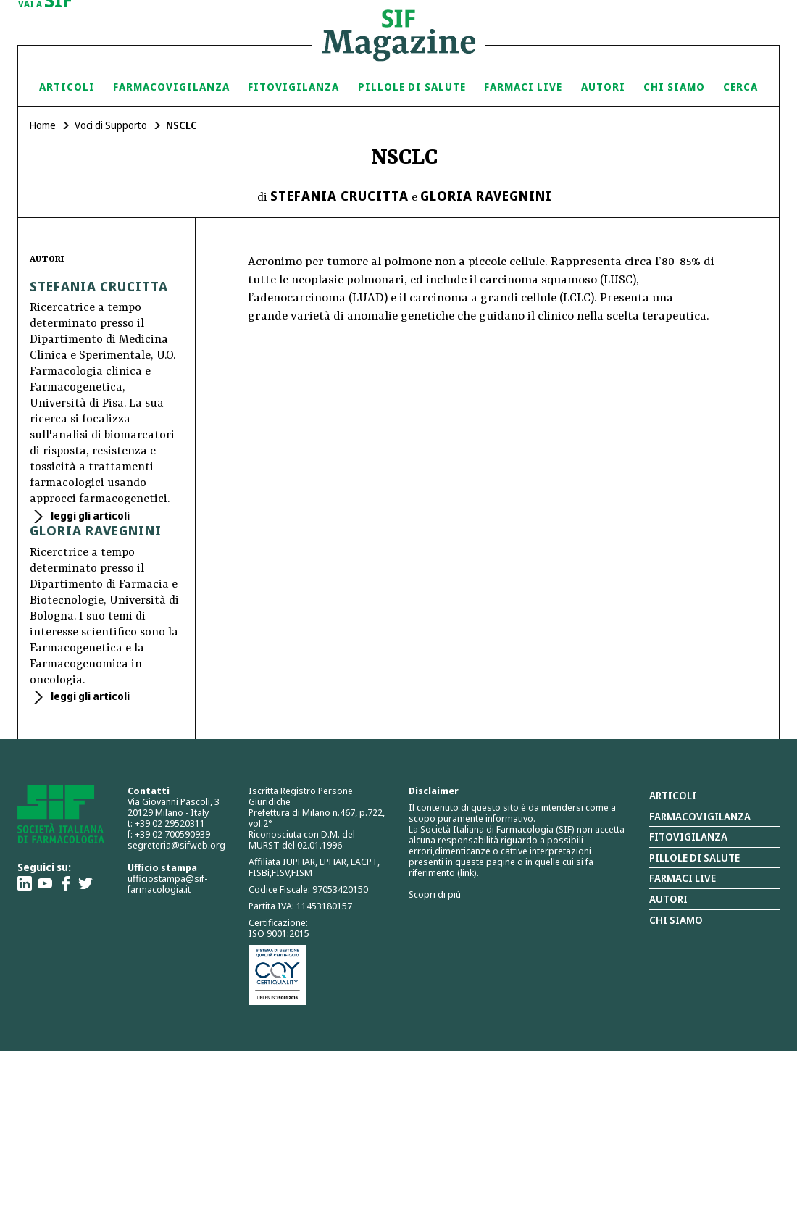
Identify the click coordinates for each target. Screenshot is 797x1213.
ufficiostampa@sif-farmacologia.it (167, 884)
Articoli (67, 86)
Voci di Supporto (111, 125)
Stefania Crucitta (339, 195)
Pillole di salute (694, 857)
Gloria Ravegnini (486, 195)
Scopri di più (435, 894)
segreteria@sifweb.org (176, 844)
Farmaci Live (523, 86)
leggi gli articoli (89, 515)
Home (43, 125)
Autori (603, 86)
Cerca (740, 86)
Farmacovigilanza (171, 86)
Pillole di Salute (412, 86)
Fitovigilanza (293, 86)
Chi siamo (674, 86)
